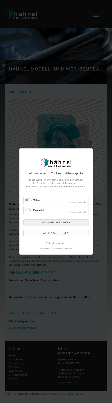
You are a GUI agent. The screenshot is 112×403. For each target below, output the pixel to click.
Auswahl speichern (56, 222)
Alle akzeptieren (56, 233)
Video (36, 200)
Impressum (45, 249)
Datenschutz (57, 249)
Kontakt (68, 249)
